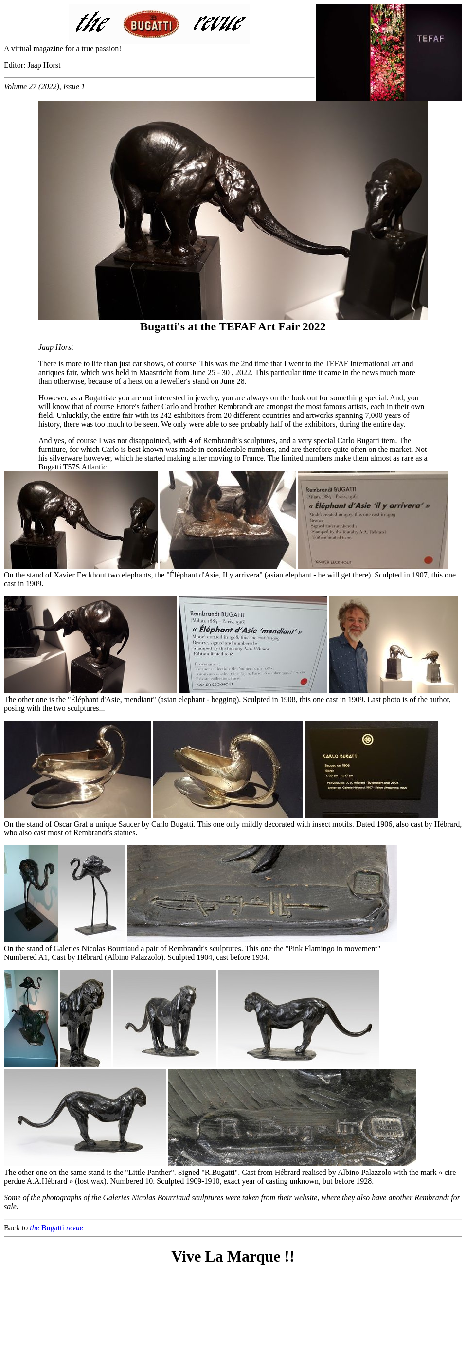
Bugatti (56, 1228)
